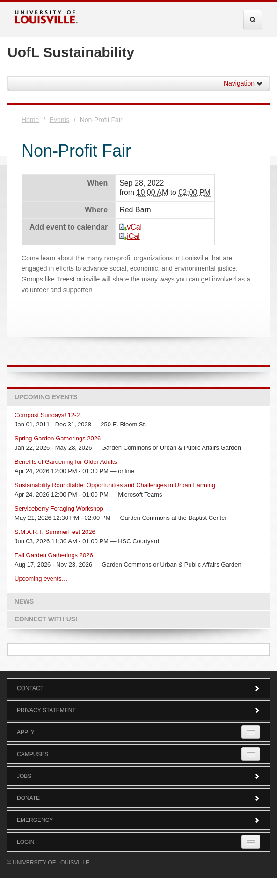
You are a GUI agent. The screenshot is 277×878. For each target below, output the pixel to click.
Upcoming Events (46, 397)
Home (30, 119)
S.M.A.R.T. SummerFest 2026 (55, 531)
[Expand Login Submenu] (250, 842)
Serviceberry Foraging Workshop (59, 508)
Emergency (138, 820)
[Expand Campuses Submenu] (250, 754)
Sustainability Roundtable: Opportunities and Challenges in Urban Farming (115, 485)
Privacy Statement (138, 710)
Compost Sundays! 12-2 (47, 414)
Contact (138, 688)
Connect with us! (46, 619)
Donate (138, 798)
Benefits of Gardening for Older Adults (66, 461)
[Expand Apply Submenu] (250, 732)
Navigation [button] (243, 83)
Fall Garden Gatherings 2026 (54, 555)
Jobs (138, 776)
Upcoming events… (41, 578)
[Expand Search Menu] (252, 19)
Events (60, 119)
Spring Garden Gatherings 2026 (58, 438)
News (24, 601)
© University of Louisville (48, 862)
